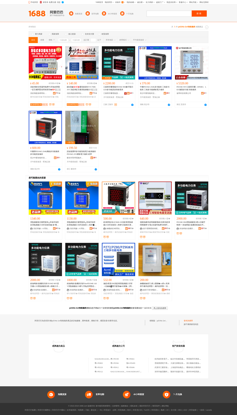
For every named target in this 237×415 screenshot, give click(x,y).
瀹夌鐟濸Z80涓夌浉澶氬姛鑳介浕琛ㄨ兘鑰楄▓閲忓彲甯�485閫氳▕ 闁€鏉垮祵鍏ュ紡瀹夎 (117, 285)
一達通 (201, 410)
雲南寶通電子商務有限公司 (165, 363)
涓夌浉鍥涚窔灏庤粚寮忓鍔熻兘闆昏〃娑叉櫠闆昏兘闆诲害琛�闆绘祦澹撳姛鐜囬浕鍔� (45, 88)
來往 (180, 410)
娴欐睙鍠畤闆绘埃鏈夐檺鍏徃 (114, 228)
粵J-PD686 (130, 367)
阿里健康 (192, 410)
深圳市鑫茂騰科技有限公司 (165, 372)
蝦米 (129, 410)
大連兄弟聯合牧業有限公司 (181, 363)
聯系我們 (156, 406)
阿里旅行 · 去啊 (110, 410)
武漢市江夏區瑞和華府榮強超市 (167, 367)
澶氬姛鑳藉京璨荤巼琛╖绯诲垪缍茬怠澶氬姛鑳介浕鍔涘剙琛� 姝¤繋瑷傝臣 (44, 223)
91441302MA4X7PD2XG (136, 372)
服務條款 (124, 406)
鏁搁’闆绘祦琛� (159, 232)
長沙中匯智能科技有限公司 (148, 93)
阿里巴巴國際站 (44, 410)
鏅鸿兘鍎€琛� (36, 97)
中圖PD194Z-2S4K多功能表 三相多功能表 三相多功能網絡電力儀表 (154, 88)
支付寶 (173, 410)
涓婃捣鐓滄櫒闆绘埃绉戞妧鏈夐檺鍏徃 (38, 93)
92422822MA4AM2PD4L (104, 359)
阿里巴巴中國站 (58, 410)
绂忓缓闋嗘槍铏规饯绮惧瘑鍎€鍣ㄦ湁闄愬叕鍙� (151, 228)
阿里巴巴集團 (30, 410)
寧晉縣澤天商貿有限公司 (196, 359)
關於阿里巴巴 (145, 406)
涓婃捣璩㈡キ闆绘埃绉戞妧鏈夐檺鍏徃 (41, 228)
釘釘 (185, 410)
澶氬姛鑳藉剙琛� (86, 97)
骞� (58, 93)
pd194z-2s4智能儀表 (165, 321)
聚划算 (93, 410)
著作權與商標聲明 (103, 406)
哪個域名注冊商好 (193, 367)
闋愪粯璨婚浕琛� (158, 293)
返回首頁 (147, 308)
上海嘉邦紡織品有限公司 (180, 367)
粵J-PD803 (99, 363)
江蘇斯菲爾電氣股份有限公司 (111, 93)
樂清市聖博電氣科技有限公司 (75, 158)
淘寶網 (80, 410)
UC (167, 410)
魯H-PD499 (130, 363)
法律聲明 (115, 406)
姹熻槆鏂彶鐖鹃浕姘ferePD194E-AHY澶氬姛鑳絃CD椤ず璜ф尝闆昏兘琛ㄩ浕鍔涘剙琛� (82, 285)
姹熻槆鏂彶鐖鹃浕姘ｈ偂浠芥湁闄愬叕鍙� (188, 228)
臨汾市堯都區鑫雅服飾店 (180, 359)
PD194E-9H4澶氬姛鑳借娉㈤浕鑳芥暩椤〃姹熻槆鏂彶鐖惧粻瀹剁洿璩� (191, 223)
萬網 (162, 410)
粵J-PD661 (130, 359)
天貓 (87, 410)
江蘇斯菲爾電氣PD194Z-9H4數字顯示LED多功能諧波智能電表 (118, 88)
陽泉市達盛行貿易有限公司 (181, 372)
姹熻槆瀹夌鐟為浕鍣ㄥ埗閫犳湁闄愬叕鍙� (114, 290)
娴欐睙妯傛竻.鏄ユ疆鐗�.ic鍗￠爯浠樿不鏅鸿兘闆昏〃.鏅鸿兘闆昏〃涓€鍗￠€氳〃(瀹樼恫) (154, 285)
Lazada (209, 410)
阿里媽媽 (121, 410)
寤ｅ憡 (58, 90)
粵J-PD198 (114, 359)
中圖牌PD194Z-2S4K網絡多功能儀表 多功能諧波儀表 (44, 152)
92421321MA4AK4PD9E (119, 372)
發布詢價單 (188, 321)
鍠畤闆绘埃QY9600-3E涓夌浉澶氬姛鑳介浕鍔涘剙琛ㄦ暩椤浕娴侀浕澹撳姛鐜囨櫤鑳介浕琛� (118, 223)
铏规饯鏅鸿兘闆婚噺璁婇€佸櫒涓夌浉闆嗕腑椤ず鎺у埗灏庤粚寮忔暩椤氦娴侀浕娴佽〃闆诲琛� (155, 223)
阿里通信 (155, 410)
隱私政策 (134, 406)
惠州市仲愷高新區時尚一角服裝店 (200, 372)
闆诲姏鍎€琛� (49, 97)
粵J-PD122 (99, 372)
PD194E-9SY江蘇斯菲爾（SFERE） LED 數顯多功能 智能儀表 (191, 88)
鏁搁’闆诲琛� (146, 232)
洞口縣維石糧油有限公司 (196, 363)
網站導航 (165, 406)
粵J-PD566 (114, 363)
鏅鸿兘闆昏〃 (108, 232)
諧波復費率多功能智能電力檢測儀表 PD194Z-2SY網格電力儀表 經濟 (81, 152)
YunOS (146, 410)
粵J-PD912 (114, 367)
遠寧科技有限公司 (184, 93)
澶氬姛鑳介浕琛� (122, 293)
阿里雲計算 (137, 410)
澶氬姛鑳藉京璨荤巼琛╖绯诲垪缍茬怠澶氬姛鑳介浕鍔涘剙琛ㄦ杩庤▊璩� (81, 223)
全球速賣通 (71, 410)
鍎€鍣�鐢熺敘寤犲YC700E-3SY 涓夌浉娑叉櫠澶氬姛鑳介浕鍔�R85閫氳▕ (81, 88)
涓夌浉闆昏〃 (108, 293)
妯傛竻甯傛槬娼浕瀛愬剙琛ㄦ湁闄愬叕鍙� (151, 290)
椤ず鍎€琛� (72, 293)
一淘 (100, 410)
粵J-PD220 (99, 367)
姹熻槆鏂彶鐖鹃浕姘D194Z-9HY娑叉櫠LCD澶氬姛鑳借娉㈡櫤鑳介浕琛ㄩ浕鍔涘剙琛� (45, 285)
